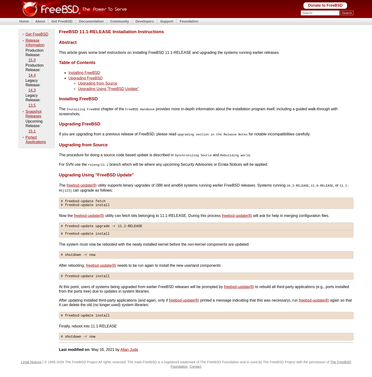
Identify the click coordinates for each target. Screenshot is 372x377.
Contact (195, 371)
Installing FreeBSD (84, 73)
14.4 (32, 75)
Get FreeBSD (62, 21)
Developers (144, 21)
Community (119, 21)
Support (166, 21)
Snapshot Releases (33, 114)
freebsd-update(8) (81, 184)
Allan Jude (129, 354)
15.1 (32, 131)
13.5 (32, 105)
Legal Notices (31, 367)
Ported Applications (35, 139)
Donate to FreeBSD (325, 5)
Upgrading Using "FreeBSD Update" (108, 89)
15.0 (32, 60)
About (40, 21)
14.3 (32, 90)
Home (24, 21)
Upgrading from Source (97, 83)
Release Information (34, 42)
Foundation (189, 21)
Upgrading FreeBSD (85, 78)
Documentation (91, 21)
